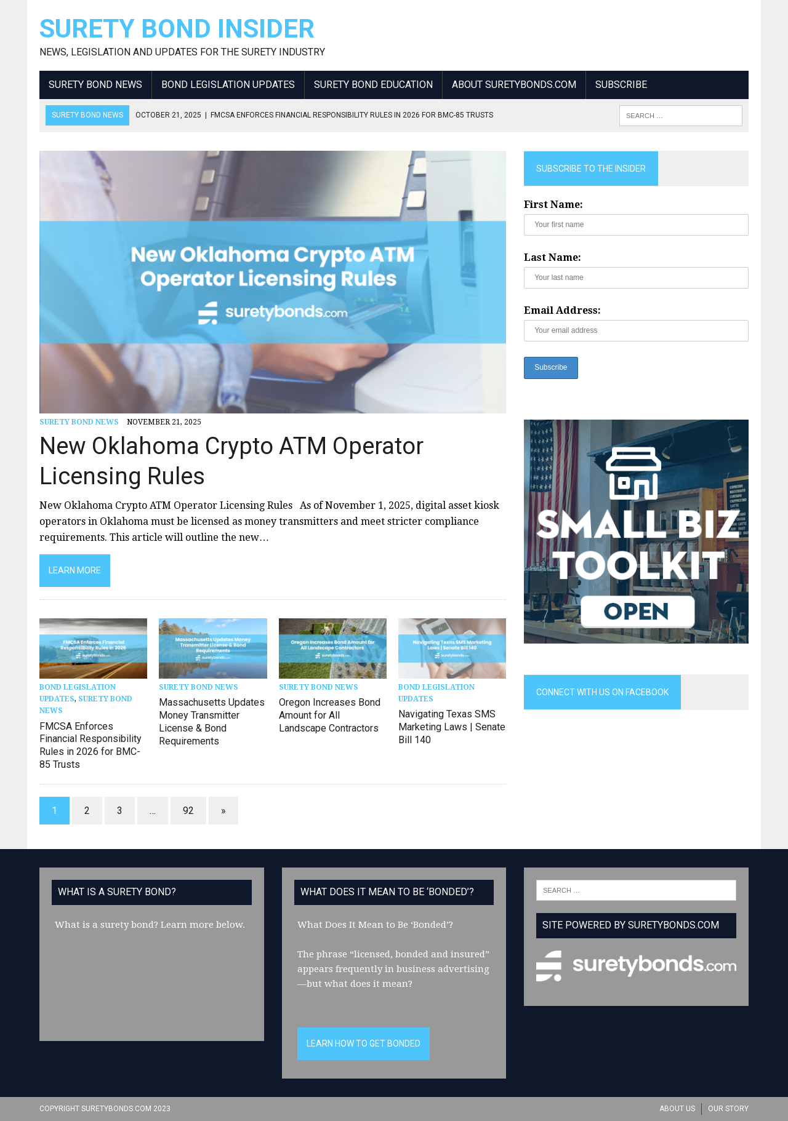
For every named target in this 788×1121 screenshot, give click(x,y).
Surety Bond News (95, 84)
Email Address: (562, 310)
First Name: (553, 204)
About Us (677, 1108)
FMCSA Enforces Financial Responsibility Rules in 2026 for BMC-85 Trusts (90, 745)
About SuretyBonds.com (514, 84)
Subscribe (621, 84)
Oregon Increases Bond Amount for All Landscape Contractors (330, 715)
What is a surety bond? (106, 924)
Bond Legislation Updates (228, 84)
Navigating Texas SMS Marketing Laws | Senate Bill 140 (451, 727)
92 (188, 810)
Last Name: (552, 257)
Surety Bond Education (373, 84)
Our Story (728, 1108)
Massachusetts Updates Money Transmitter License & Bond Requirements (212, 721)
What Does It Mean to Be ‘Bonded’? (375, 924)
